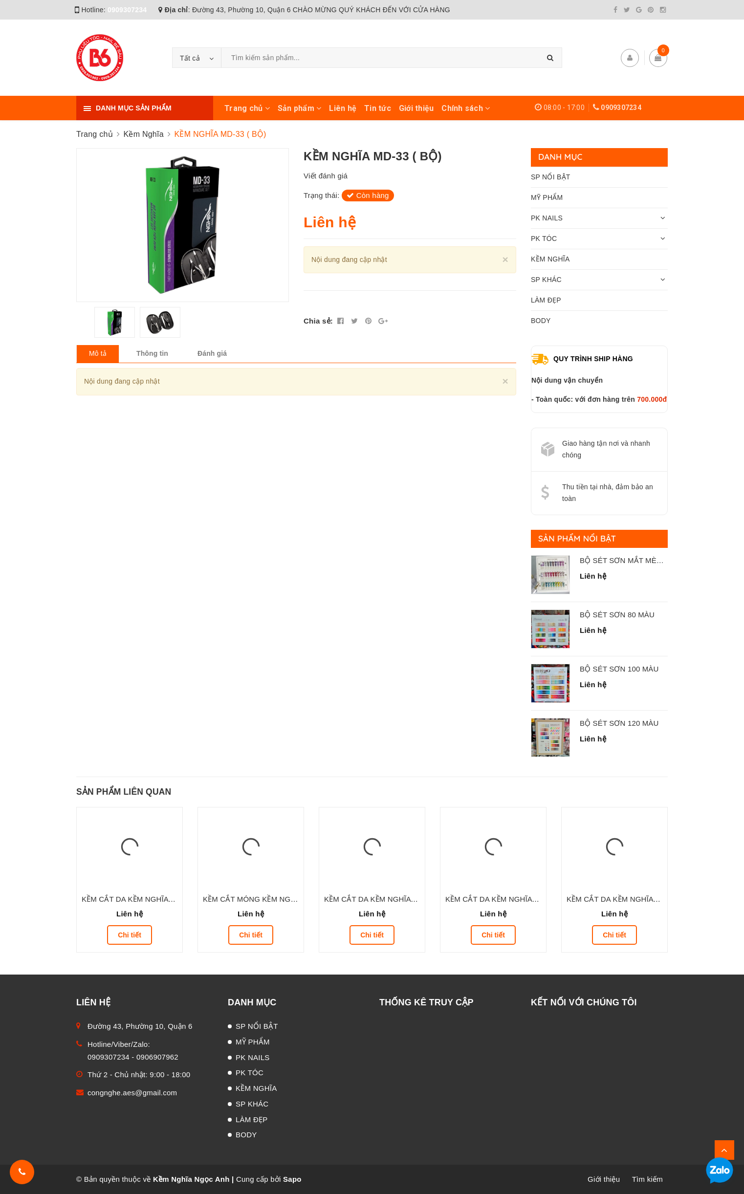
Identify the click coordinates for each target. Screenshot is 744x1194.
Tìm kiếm (647, 1179)
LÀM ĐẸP (546, 300)
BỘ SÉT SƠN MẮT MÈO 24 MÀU (635, 560)
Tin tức (377, 108)
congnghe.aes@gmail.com (132, 1092)
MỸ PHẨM (547, 197)
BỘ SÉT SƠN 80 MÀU (617, 614)
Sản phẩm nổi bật (577, 538)
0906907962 (157, 1057)
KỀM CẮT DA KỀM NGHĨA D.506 (136, 899)
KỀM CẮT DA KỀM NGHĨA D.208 (378, 899)
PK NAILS (547, 218)
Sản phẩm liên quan (123, 792)
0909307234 (127, 10)
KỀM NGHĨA (550, 259)
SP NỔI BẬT (550, 177)
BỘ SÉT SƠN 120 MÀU (619, 723)
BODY (541, 321)
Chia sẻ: (318, 321)
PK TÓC (544, 238)
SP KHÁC (546, 279)
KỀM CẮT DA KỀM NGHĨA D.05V (621, 899)
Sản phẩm (300, 108)
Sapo (292, 1179)
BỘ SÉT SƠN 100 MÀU (619, 669)
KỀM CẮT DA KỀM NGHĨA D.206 (499, 899)
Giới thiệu (416, 108)
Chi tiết (129, 935)
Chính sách (465, 108)
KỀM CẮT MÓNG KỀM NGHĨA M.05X (264, 899)
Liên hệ (342, 108)
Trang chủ (247, 108)
